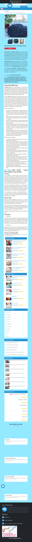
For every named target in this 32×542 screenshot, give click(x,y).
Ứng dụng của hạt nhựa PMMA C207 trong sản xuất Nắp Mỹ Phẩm (14, 354)
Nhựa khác (7, 331)
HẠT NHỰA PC (7, 321)
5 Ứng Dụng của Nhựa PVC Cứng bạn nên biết (11, 342)
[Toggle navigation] (2, 9)
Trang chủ (7, 11)
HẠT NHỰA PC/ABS (8, 324)
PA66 (10, 80)
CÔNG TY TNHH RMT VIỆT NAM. (15, 538)
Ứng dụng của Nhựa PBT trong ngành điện (11, 347)
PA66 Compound (15, 81)
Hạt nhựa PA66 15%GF (11, 78)
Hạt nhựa (6, 96)
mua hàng (10, 48)
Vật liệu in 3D (7, 439)
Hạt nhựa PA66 (11, 76)
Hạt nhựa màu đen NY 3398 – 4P (10, 458)
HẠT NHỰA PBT (7, 319)
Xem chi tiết (7, 443)
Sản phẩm (7, 336)
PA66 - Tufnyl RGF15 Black (17, 80)
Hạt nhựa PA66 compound (14, 79)
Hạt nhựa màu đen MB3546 (9, 476)
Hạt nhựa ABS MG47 (8, 495)
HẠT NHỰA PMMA (8, 326)
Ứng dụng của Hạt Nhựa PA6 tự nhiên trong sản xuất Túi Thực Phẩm (14, 352)
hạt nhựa (12, 192)
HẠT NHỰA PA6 (7, 314)
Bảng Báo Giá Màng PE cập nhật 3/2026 (10, 349)
